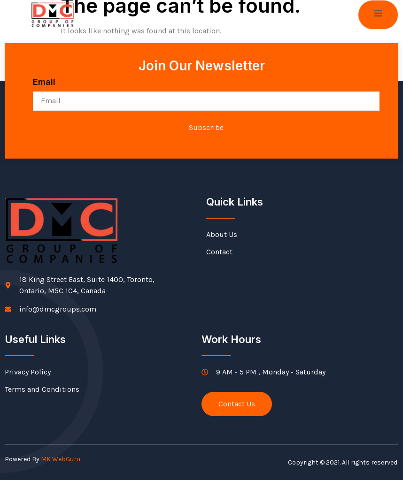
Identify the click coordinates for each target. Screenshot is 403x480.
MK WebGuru (60, 459)
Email (44, 82)
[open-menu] (378, 15)
